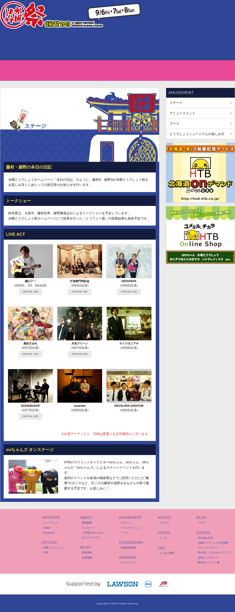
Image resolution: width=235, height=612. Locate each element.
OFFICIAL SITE (30, 291)
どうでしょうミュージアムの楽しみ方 (197, 134)
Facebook (48, 532)
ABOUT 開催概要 (12, 45)
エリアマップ (128, 562)
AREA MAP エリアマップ (106, 45)
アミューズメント (182, 113)
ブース (174, 123)
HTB (45, 552)
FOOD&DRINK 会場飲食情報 (82, 45)
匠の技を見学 (205, 538)
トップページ (50, 522)
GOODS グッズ (152, 45)
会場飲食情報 (128, 547)
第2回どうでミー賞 (209, 562)
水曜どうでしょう (53, 547)
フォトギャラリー (208, 547)
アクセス (164, 522)
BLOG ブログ (200, 45)
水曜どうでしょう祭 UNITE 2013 (14, 541)
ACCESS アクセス (129, 45)
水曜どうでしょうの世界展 (213, 542)
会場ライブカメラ (208, 557)
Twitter (47, 527)
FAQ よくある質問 (176, 45)
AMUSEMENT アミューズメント (58, 45)
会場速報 (87, 557)
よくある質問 (166, 553)
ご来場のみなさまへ (93, 532)
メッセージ (88, 527)
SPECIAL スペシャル (223, 45)
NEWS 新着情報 (35, 45)
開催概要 (87, 522)
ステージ (176, 103)
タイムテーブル (91, 537)
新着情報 (87, 552)
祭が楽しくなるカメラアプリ (214, 552)
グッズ (163, 538)
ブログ (202, 522)
